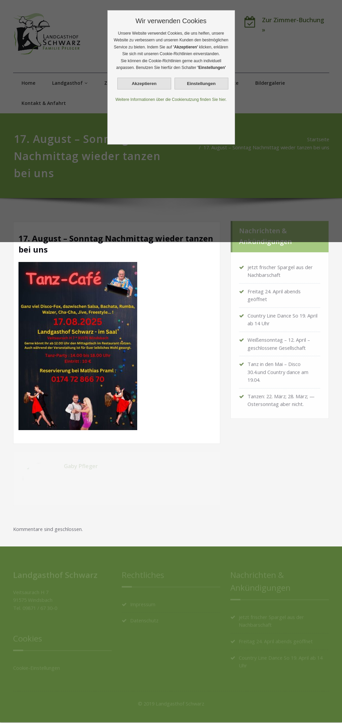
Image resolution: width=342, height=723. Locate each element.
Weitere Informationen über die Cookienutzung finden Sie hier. (171, 99)
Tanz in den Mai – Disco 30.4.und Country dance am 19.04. (279, 371)
